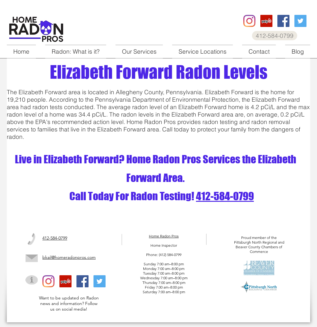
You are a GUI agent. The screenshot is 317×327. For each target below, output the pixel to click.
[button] (139, 52)
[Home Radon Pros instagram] (249, 21)
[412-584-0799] (274, 35)
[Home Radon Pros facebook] (283, 21)
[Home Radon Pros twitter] (300, 21)
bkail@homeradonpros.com (69, 257)
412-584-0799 (225, 196)
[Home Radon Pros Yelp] (266, 21)
